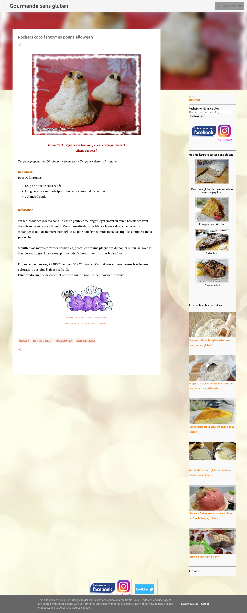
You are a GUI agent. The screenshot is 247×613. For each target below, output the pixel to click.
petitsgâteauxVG (91, 323)
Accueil (193, 97)
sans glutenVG (101, 318)
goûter (80, 323)
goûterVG (103, 323)
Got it (205, 603)
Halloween (64, 341)
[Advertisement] (178, 146)
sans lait (69, 318)
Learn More (189, 603)
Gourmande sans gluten (38, 6)
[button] (20, 45)
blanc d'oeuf (42, 341)
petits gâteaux (70, 323)
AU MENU (194, 100)
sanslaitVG (89, 318)
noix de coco (85, 341)
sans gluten (78, 318)
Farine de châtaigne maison (204, 556)
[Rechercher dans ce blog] (226, 6)
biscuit (24, 341)
